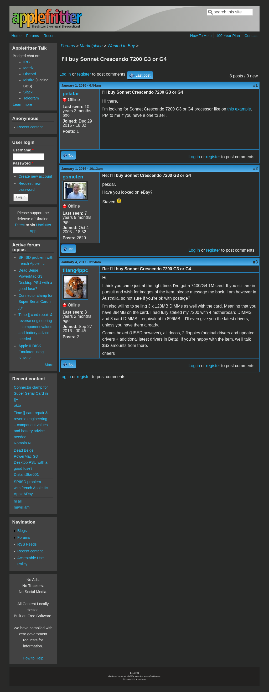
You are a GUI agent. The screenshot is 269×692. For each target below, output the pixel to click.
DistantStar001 (26, 474)
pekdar (71, 93)
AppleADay (23, 494)
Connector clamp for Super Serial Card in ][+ (35, 301)
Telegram (31, 98)
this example (239, 109)
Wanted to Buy (121, 46)
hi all (18, 501)
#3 (255, 262)
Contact (251, 36)
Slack (28, 92)
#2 (255, 168)
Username (23, 150)
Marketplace (91, 46)
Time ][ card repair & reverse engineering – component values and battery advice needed (35, 327)
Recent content (30, 127)
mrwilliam (22, 507)
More (49, 365)
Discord (29, 74)
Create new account (35, 176)
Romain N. (23, 443)
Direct (20, 225)
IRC (26, 62)
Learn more (22, 104)
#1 (255, 85)
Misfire (28, 80)
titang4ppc (75, 270)
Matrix (28, 68)
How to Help (33, 658)
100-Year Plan (228, 36)
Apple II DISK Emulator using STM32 (31, 352)
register (84, 74)
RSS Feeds (27, 544)
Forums (32, 36)
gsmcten (73, 176)
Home (17, 36)
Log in (65, 74)
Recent (50, 36)
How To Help (200, 36)
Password (23, 163)
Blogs (22, 531)
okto (17, 405)
